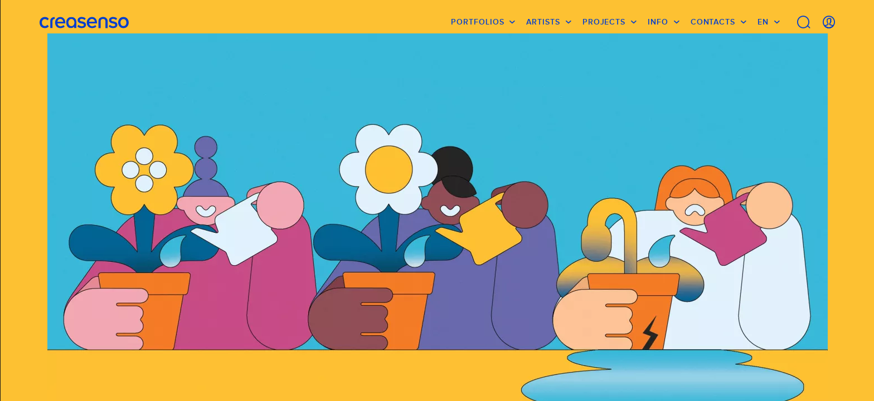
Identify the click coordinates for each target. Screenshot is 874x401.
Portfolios (477, 25)
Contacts (713, 25)
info (658, 25)
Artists (543, 25)
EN (763, 25)
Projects (603, 25)
